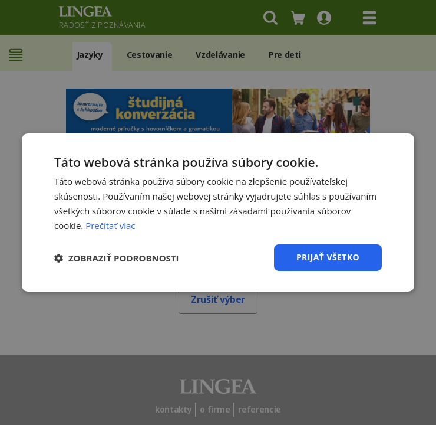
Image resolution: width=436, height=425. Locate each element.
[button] (116, 258)
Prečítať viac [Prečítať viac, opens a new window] (110, 225)
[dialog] (218, 212)
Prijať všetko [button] (327, 257)
